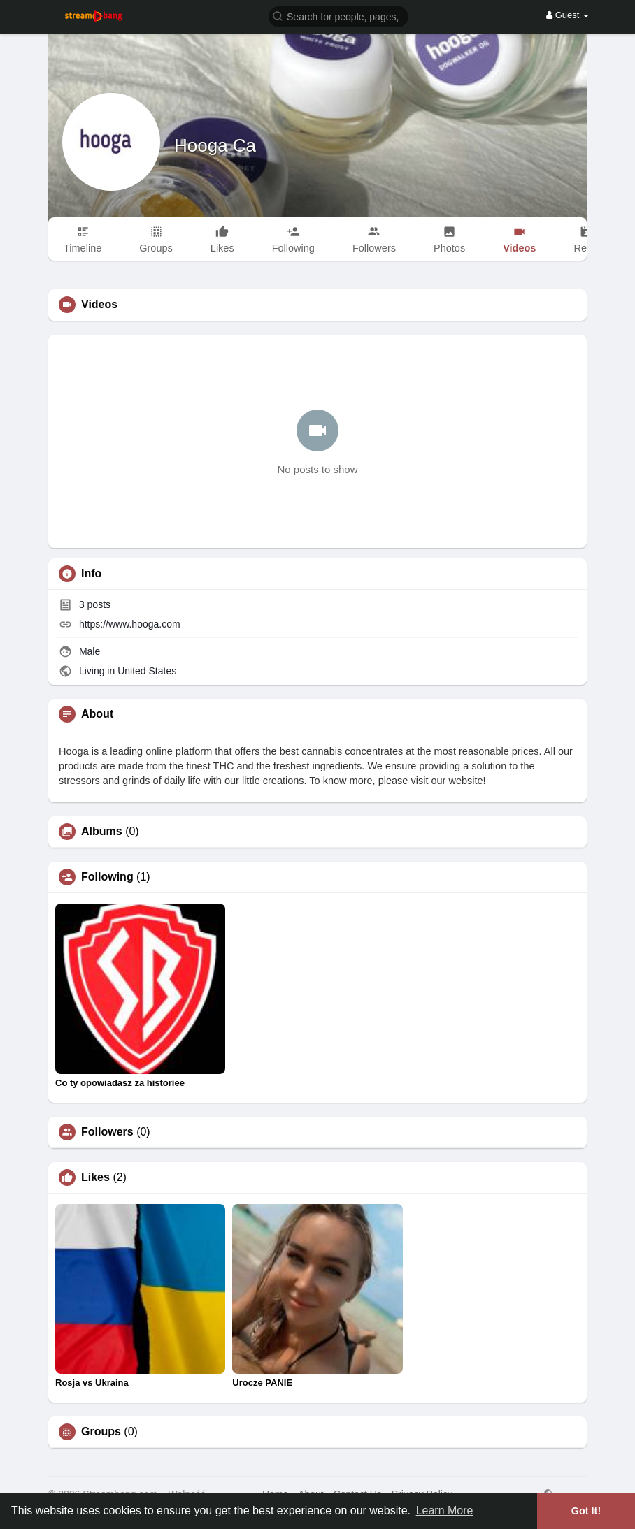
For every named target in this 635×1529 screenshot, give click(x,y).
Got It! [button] (586, 1510)
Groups (101, 1431)
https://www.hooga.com (129, 624)
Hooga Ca (215, 145)
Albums (101, 831)
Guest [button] (567, 15)
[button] (338, 15)
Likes (95, 1177)
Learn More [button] (444, 1510)
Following (107, 877)
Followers (107, 1132)
